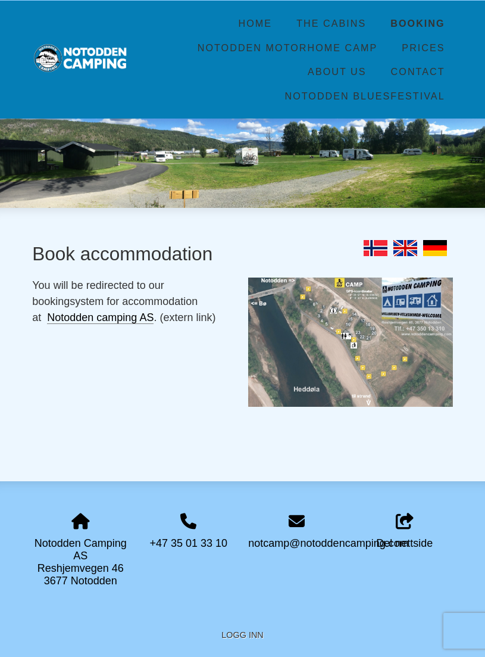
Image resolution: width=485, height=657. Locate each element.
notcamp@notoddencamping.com (328, 543)
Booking (417, 23)
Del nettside (404, 531)
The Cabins (331, 23)
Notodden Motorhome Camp (288, 47)
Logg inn (242, 635)
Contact (418, 71)
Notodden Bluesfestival (364, 96)
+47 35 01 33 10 (188, 543)
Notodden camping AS (100, 317)
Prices (423, 47)
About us (337, 71)
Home (256, 23)
